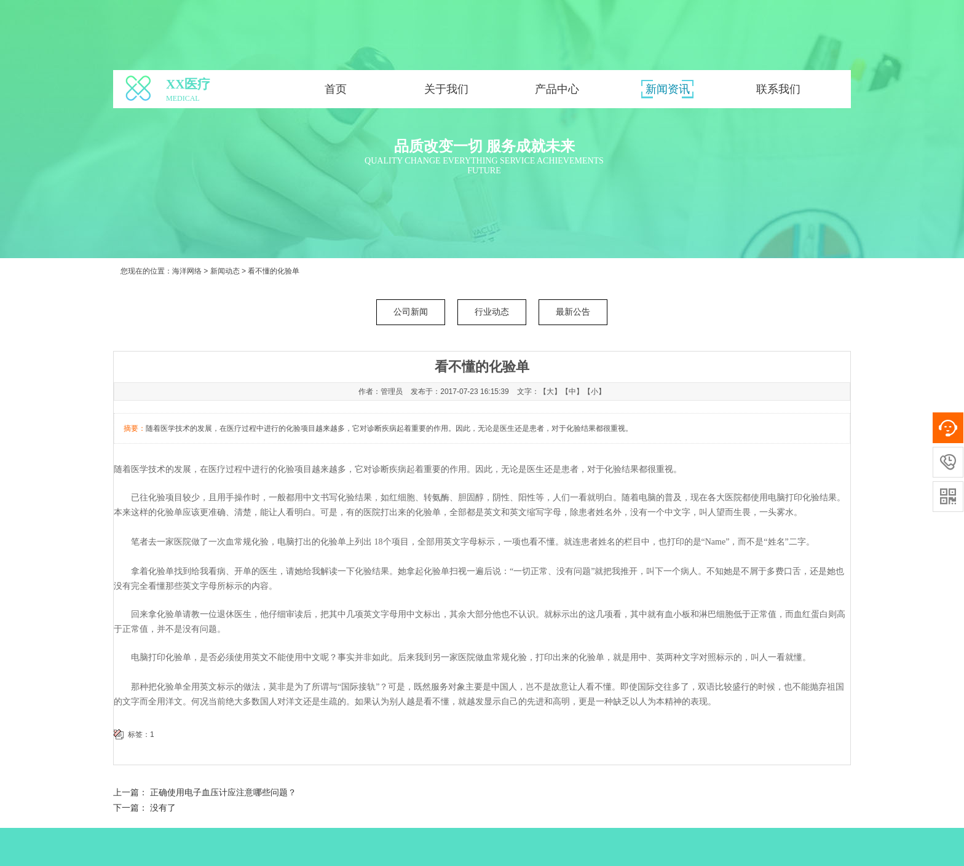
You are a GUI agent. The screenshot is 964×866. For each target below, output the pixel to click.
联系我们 (778, 89)
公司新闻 (410, 312)
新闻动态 (225, 271)
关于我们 (446, 89)
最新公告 (573, 312)
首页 (336, 89)
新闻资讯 (668, 89)
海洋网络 (187, 271)
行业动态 (492, 312)
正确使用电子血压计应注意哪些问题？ (223, 792)
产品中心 (557, 89)
